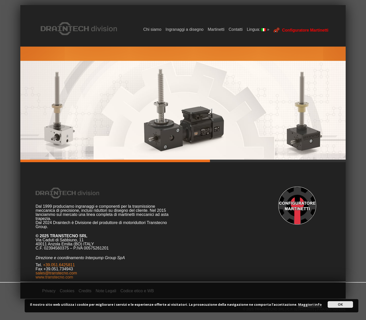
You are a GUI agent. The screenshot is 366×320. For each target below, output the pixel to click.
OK (340, 304)
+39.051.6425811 (59, 265)
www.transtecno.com (54, 277)
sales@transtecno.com (56, 273)
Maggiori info (310, 304)
